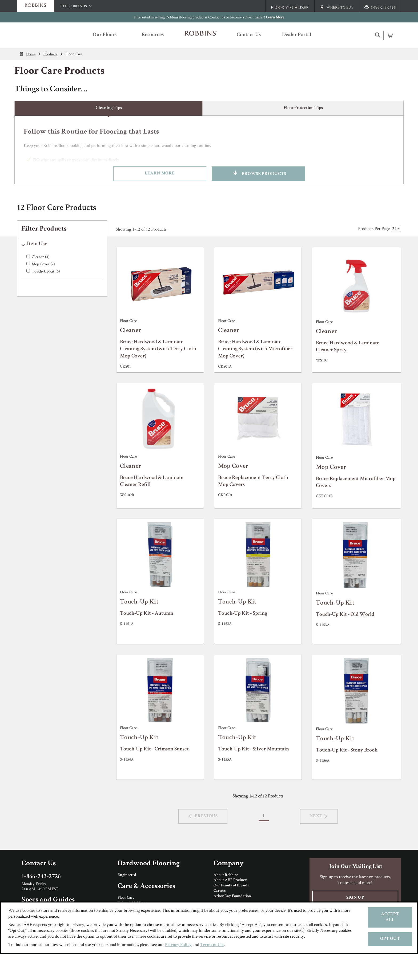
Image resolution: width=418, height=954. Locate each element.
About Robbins (226, 875)
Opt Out (390, 939)
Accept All (390, 917)
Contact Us (39, 863)
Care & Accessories (146, 886)
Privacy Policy (178, 945)
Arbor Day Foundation (232, 896)
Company (228, 863)
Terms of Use (212, 945)
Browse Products (258, 173)
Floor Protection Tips (303, 108)
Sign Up (355, 897)
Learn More (275, 17)
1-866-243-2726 (41, 877)
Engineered (127, 875)
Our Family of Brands (231, 885)
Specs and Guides (48, 900)
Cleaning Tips (109, 108)
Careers (220, 891)
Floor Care (126, 898)
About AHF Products (230, 880)
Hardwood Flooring (149, 863)
